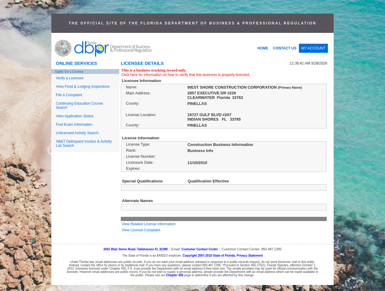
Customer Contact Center (199, 249)
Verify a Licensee (69, 78)
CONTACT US (285, 48)
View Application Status (75, 116)
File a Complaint (69, 95)
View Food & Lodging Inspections (83, 86)
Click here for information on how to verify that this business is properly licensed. (185, 75)
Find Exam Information (74, 124)
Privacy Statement (250, 255)
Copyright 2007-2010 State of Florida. (209, 255)
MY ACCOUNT (313, 48)
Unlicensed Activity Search (77, 133)
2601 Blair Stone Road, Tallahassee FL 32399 (136, 249)
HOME (262, 48)
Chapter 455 (174, 275)
